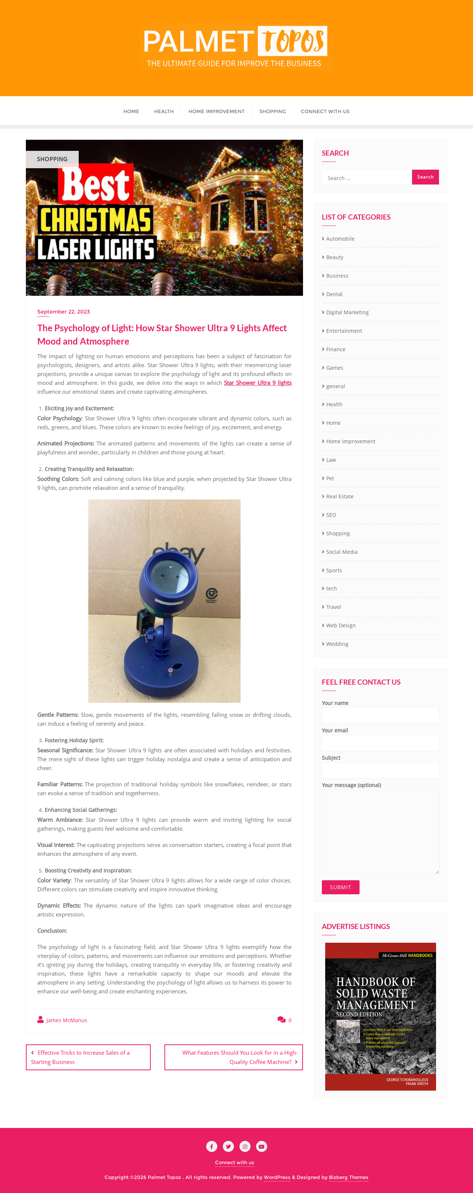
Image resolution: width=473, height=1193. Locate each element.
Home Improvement (350, 441)
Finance (336, 349)
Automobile (340, 238)
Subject (380, 764)
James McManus (62, 1020)
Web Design (341, 625)
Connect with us (234, 1162)
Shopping (338, 533)
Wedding (337, 643)
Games (334, 367)
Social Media (342, 551)
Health (334, 404)
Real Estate (340, 496)
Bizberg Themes (348, 1177)
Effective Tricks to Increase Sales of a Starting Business (80, 1057)
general (335, 386)
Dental (334, 294)
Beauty (334, 257)
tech (331, 588)
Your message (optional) (380, 828)
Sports (334, 570)
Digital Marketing (347, 312)
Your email (380, 737)
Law (331, 459)
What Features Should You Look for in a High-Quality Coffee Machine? (240, 1057)
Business (337, 275)
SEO (331, 514)
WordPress (277, 1177)
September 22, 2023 (63, 311)
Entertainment (344, 330)
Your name (380, 709)
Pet (330, 478)
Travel (333, 606)
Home (333, 422)
